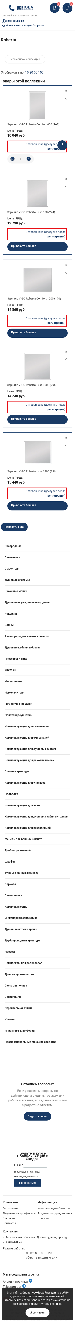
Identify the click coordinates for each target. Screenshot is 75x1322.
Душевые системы (17, 579)
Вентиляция (13, 996)
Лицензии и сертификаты (19, 1213)
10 (27, 72)
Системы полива (16, 985)
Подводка (11, 794)
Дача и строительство (19, 974)
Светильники (13, 895)
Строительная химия (18, 1008)
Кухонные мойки (16, 591)
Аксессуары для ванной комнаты (27, 636)
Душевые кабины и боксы (22, 647)
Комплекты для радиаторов (23, 963)
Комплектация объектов (54, 1208)
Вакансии (9, 1218)
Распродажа (13, 546)
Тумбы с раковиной (18, 850)
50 (35, 72)
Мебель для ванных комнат (23, 839)
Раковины (11, 613)
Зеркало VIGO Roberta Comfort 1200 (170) (34, 298)
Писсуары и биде (16, 658)
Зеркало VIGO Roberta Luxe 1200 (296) (32, 471)
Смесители (12, 568)
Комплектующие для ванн (22, 805)
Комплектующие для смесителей (27, 737)
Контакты (9, 1223)
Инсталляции (13, 681)
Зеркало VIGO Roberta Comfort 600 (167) (33, 124)
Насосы (10, 951)
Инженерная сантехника (21, 917)
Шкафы (10, 861)
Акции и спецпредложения (55, 1213)
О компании (10, 1208)
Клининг (10, 1019)
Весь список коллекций (24, 59)
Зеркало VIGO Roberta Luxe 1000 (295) (32, 384)
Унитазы (10, 670)
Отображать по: (22, 72)
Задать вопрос (37, 1116)
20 (31, 72)
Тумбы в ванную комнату (21, 872)
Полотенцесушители (18, 715)
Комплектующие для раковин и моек (29, 760)
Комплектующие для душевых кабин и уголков (36, 816)
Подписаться (27, 1182)
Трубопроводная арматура (22, 940)
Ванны (9, 625)
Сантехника (12, 557)
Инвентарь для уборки (20, 1030)
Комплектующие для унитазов (25, 782)
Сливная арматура (17, 771)
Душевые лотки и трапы (21, 929)
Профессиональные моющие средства (30, 1041)
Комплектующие (16, 906)
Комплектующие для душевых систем (30, 748)
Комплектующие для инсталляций (28, 827)
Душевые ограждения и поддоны (27, 602)
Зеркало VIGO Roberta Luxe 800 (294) (31, 212)
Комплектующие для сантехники (27, 726)
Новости (43, 1218)
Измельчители (14, 692)
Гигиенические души (18, 703)
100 (41, 72)
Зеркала (10, 884)
